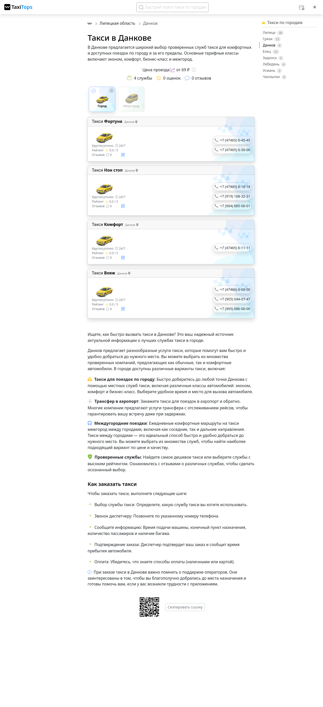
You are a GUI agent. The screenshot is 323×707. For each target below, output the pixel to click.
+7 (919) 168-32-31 (235, 196)
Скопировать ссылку (185, 607)
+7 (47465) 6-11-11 (235, 247)
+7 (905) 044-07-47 (235, 299)
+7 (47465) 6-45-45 (235, 140)
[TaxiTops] (18, 7)
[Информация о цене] (194, 70)
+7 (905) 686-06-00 (235, 308)
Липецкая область (118, 23)
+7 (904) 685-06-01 (235, 205)
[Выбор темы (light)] (315, 7)
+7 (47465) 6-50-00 (235, 149)
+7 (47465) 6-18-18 (235, 186)
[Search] (172, 7)
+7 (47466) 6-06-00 (235, 289)
